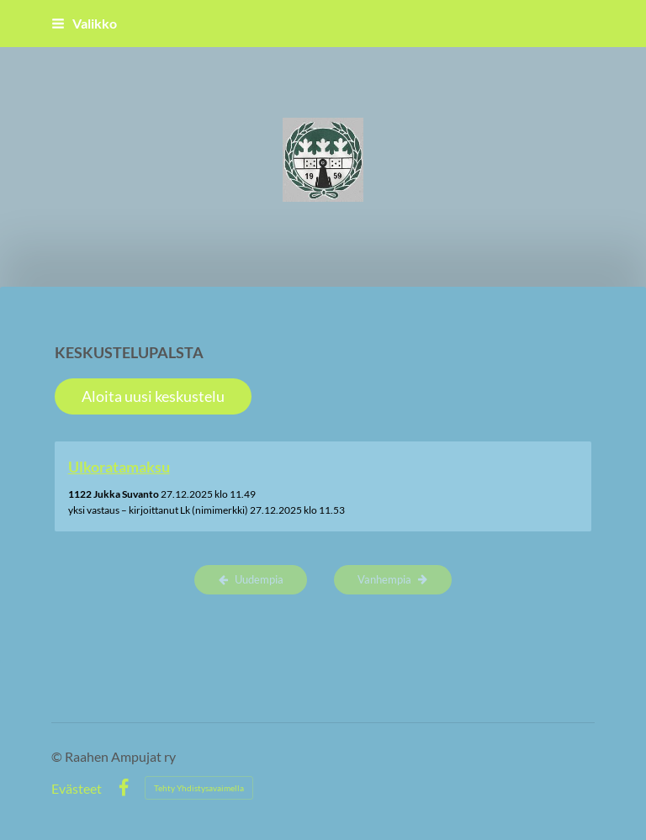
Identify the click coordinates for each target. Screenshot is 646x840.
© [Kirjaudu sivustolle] (58, 756)
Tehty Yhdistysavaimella (199, 788)
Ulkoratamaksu (119, 466)
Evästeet (76, 788)
